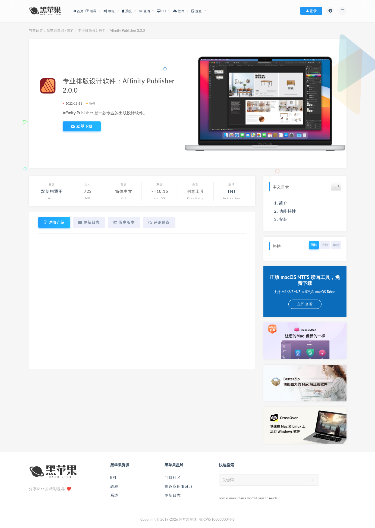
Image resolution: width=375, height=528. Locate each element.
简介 (283, 202)
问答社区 (173, 477)
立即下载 (82, 126)
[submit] (312, 480)
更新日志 (173, 495)
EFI (113, 477)
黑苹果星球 (55, 30)
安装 (283, 219)
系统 (114, 495)
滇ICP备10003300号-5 (217, 519)
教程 (114, 486)
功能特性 (287, 211)
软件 (70, 30)
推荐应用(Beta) (178, 486)
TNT (231, 191)
